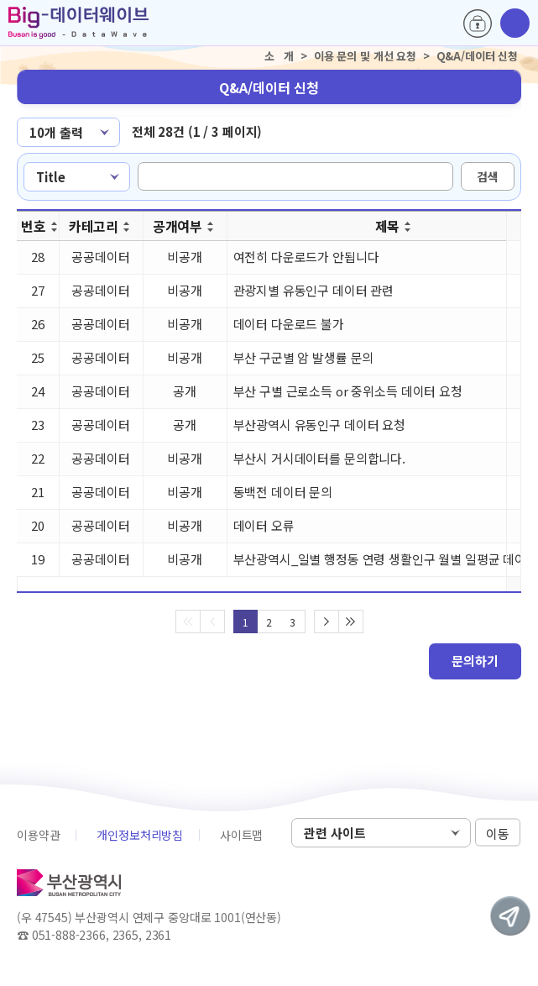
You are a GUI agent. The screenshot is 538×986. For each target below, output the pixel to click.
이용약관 (38, 834)
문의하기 (475, 660)
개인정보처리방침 (140, 834)
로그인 (477, 23)
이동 (497, 833)
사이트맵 (241, 834)
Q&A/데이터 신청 (269, 87)
